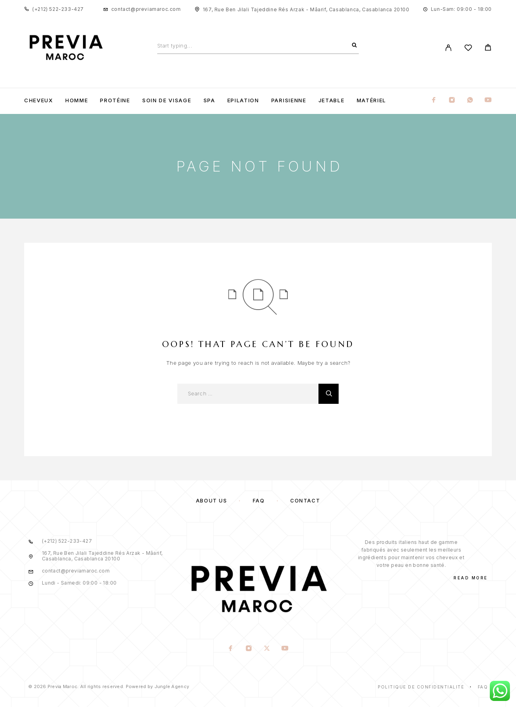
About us (211, 501)
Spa (209, 100)
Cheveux (38, 100)
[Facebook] (433, 100)
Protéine (115, 100)
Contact (305, 501)
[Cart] (488, 48)
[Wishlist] (468, 49)
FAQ (259, 501)
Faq (483, 686)
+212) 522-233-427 (59, 9)
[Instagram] (452, 100)
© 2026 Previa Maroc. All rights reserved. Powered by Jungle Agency (108, 686)
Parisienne (288, 100)
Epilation (243, 100)
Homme (76, 100)
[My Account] (448, 48)
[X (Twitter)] (267, 649)
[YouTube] (488, 100)
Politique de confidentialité (421, 686)
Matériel (372, 100)
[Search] (354, 45)
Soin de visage (166, 100)
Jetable (331, 100)
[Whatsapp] (470, 100)
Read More (471, 577)
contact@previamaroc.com (146, 9)
